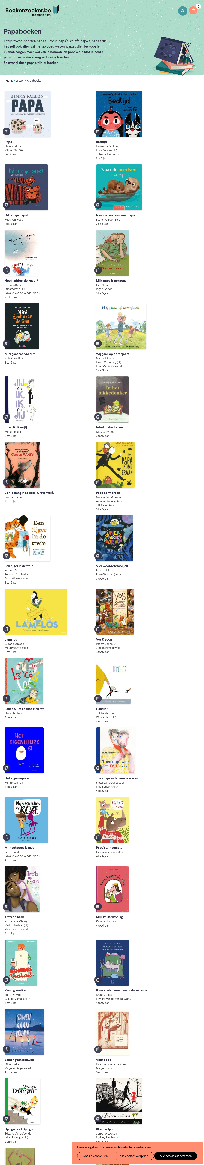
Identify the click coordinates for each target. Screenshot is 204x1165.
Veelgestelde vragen (85, 1094)
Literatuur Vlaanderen (95, 1118)
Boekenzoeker (32, 10)
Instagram (195, 1083)
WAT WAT (109, 1128)
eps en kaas (178, 1134)
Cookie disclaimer (186, 1067)
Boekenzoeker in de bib (87, 1076)
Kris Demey (139, 1134)
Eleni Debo (103, 1134)
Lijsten (20, 81)
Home (10, 81)
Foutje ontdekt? (82, 1100)
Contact (120, 1094)
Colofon (120, 1088)
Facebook (189, 1083)
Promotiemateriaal (83, 1088)
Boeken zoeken (182, 11)
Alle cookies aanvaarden (170, 1156)
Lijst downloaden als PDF (26, 1035)
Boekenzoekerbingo (85, 1082)
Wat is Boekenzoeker (85, 1064)
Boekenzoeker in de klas (87, 1070)
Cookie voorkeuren (93, 1156)
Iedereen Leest (132, 1113)
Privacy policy (189, 1063)
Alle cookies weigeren (129, 1156)
